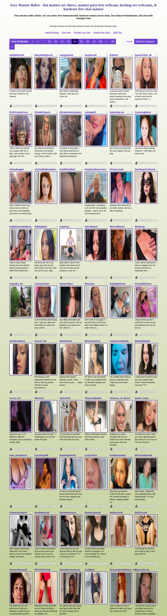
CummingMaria (143, 97)
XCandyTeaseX (42, 97)
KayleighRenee (118, 223)
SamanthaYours (68, 391)
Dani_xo (13, 476)
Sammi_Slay (91, 518)
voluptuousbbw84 (119, 265)
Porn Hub (66, 32)
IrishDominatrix (118, 349)
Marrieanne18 (117, 518)
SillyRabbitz (41, 181)
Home (129, 41)
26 (87, 41)
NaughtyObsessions (95, 139)
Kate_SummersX (18, 349)
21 (56, 41)
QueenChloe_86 (143, 55)
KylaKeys (64, 181)
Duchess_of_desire (120, 307)
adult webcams (128, 581)
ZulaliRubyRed (67, 139)
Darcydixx (40, 476)
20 (49, 41)
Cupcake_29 (15, 223)
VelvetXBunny (117, 476)
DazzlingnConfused (145, 139)
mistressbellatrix (18, 391)
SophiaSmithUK (143, 518)
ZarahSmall (90, 55)
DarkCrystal (141, 391)
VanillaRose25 (42, 391)
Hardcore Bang (52, 32)
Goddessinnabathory (20, 181)
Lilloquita (64, 518)
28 (100, 41)
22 (62, 41)
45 (113, 41)
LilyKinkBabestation (45, 139)
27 (94, 41)
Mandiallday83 (142, 265)
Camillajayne (66, 476)
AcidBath (89, 433)
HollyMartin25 (16, 55)
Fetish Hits (95, 611)
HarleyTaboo (66, 223)
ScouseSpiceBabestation (123, 433)
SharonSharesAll (18, 433)
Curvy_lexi (15, 307)
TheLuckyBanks (93, 307)
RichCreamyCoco (18, 97)
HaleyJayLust (117, 97)
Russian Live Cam (82, 32)
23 (68, 41)
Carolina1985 (41, 349)
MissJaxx (89, 223)
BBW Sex (117, 32)
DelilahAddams (17, 265)
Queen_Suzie (142, 307)
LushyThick (91, 349)
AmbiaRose (15, 518)
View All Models (20, 41)
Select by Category (146, 41)
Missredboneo (117, 181)
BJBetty (114, 55)
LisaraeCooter (42, 223)
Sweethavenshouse (70, 433)
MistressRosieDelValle (46, 518)
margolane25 (66, 55)
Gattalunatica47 (93, 391)
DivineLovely (116, 139)
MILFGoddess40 (143, 349)
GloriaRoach (91, 181)
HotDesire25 (116, 391)
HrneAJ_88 (40, 265)
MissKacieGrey (92, 265)
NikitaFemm (66, 265)
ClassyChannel (143, 476)
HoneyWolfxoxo (143, 223)
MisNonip (140, 181)
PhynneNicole (142, 433)
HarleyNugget (16, 139)
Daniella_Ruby (92, 476)
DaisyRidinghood (44, 55)
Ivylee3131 (65, 307)
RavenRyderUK (68, 349)
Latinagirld (90, 97)
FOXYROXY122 (42, 433)
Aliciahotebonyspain (70, 97)
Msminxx (39, 307)
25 (81, 41)
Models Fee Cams (101, 32)
